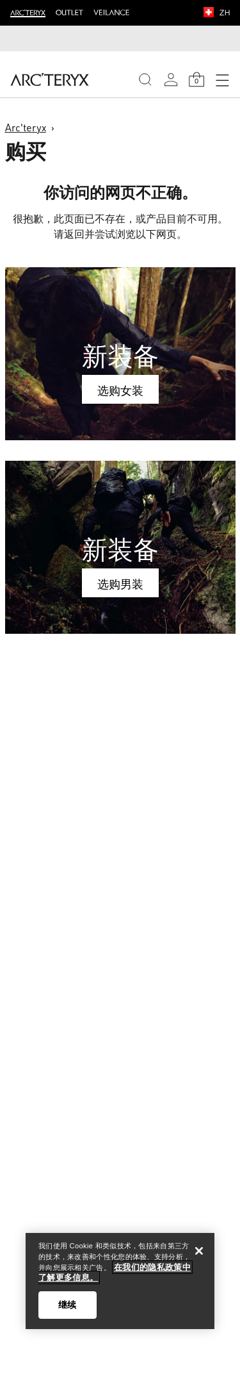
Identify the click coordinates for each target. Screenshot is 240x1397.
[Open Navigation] (222, 79)
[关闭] (199, 1251)
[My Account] (171, 79)
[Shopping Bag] (196, 79)
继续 (67, 1305)
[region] (120, 1281)
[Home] (49, 79)
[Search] (145, 79)
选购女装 (120, 390)
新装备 (120, 355)
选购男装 (120, 583)
